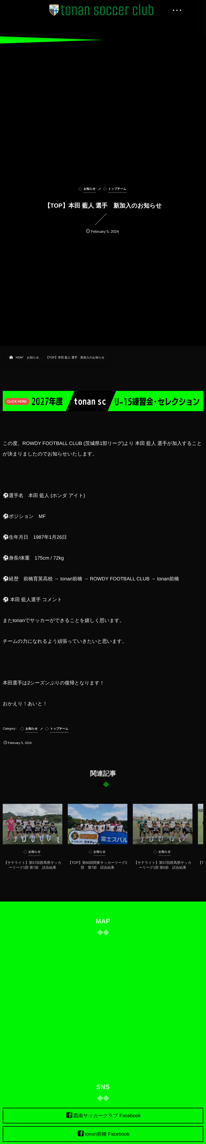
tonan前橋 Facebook (107, 1134)
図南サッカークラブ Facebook (107, 1115)
